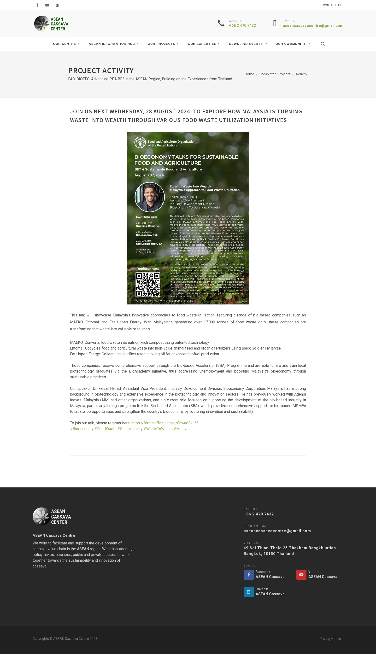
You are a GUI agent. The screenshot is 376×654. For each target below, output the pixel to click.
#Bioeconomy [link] (82, 428)
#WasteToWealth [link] (158, 428)
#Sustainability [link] (130, 428)
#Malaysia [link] (182, 428)
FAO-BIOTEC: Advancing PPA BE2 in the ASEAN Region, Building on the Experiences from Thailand (150, 79)
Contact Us (332, 5)
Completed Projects (274, 74)
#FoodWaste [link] (105, 428)
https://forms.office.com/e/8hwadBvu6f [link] (164, 423)
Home (249, 74)
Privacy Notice (330, 639)
